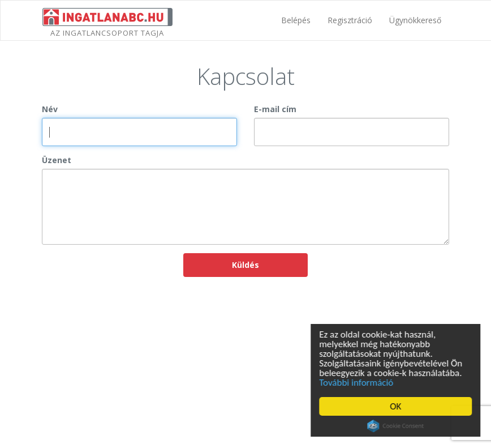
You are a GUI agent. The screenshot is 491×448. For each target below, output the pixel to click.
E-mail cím (275, 109)
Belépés (296, 20)
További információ (358, 383)
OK (397, 406)
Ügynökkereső (415, 20)
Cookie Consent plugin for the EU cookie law (397, 426)
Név (50, 109)
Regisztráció (350, 20)
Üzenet (56, 160)
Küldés (245, 264)
